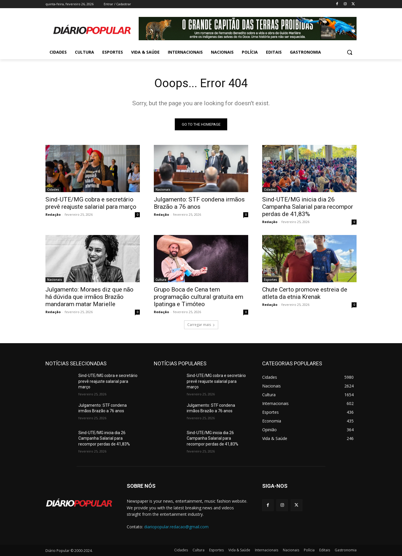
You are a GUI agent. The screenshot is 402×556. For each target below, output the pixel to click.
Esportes (270, 280)
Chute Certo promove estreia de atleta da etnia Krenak (304, 293)
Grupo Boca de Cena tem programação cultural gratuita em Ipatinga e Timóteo (198, 297)
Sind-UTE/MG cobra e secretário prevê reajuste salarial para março (90, 203)
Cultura (161, 280)
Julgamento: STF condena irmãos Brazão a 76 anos (199, 203)
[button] (350, 52)
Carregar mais (201, 324)
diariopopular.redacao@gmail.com (176, 526)
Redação (53, 214)
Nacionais (163, 189)
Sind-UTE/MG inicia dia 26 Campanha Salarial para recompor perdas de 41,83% (307, 207)
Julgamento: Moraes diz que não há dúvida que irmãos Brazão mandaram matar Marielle (89, 297)
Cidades (53, 189)
